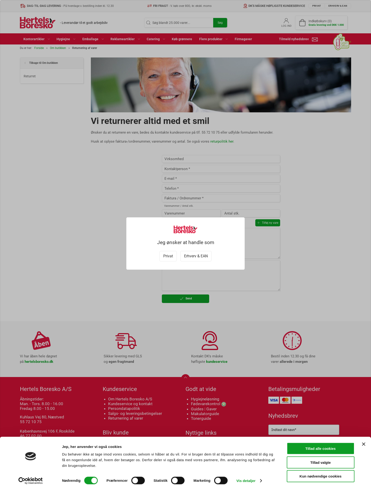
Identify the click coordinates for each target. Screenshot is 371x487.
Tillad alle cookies (320, 445)
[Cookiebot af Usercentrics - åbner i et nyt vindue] (30, 477)
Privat (168, 256)
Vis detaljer (246, 478)
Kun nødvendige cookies (321, 473)
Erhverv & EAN (196, 256)
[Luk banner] (363, 441)
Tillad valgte (320, 459)
